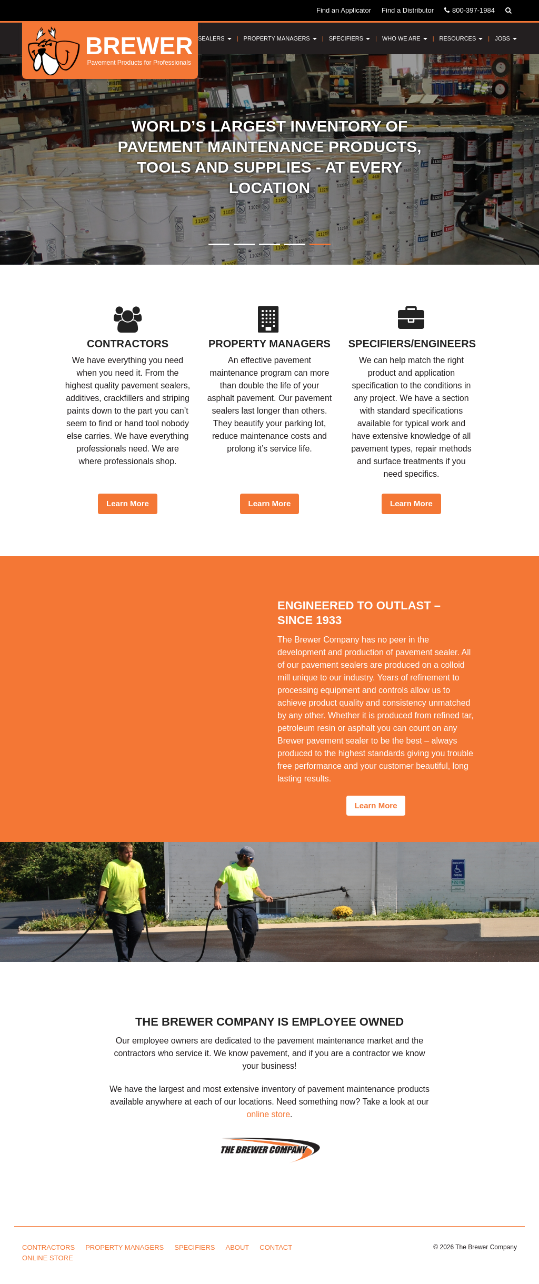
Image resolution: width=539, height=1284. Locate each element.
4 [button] (294, 244)
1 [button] (218, 244)
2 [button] (244, 244)
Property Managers (280, 38)
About (237, 1247)
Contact (275, 1247)
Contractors (48, 1247)
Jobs (506, 38)
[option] (269, 159)
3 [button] (269, 244)
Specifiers (349, 38)
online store (268, 1114)
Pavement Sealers (198, 38)
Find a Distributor (408, 10)
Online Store (47, 1258)
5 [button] (320, 244)
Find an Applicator (343, 10)
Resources (461, 38)
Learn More (127, 503)
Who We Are (404, 38)
